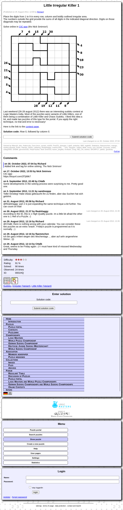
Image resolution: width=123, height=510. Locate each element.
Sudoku (7, 286)
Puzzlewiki (13, 332)
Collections (12, 359)
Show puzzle (35, 439)
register (6, 497)
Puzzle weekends (16, 357)
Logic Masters (15, 338)
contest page (32, 126)
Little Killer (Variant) (42, 286)
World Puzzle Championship (22, 340)
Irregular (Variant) (21, 286)
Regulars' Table (16, 373)
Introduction (14, 321)
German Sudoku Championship (23, 343)
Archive (12, 368)
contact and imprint (74, 506)
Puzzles (10, 324)
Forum (9, 370)
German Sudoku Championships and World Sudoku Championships (40, 384)
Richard (40, 12)
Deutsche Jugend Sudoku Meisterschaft (28, 346)
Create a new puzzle (35, 444)
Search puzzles (35, 435)
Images (11, 362)
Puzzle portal (15, 327)
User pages (36, 453)
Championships (13, 335)
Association (11, 351)
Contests (13, 329)
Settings (35, 458)
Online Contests (16, 387)
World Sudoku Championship (22, 349)
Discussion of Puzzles (19, 376)
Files (10, 365)
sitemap (38, 506)
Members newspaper (18, 354)
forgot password (19, 497)
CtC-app (23, 26)
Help (36, 449)
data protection (60, 506)
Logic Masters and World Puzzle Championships (32, 381)
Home (8, 319)
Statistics (36, 463)
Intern (9, 390)
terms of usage (48, 506)
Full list (117, 151)
